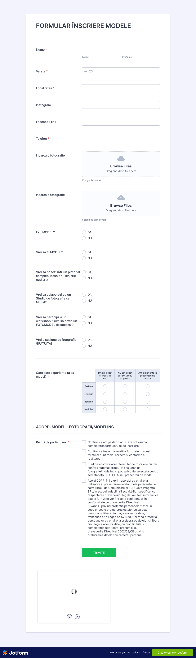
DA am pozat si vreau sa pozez (105, 375)
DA (89, 232)
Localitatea (45, 88)
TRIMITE (99, 553)
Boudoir (88, 401)
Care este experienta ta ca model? (55, 374)
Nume (41, 49)
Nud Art (88, 409)
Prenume (127, 56)
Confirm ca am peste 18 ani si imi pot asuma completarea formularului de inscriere (117, 444)
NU (90, 238)
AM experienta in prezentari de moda (147, 375)
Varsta (42, 71)
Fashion (88, 386)
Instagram (43, 105)
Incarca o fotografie (50, 155)
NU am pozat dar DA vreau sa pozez (125, 375)
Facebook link (46, 122)
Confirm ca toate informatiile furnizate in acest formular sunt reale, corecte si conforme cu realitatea (119, 454)
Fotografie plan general (94, 219)
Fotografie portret (91, 180)
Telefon (42, 138)
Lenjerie (88, 394)
